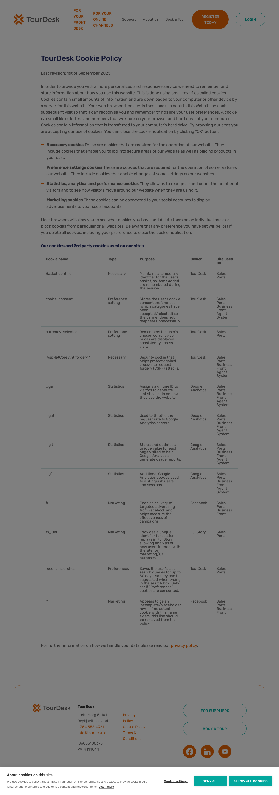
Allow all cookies (251, 781)
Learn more (106, 786)
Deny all (210, 781)
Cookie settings (176, 781)
